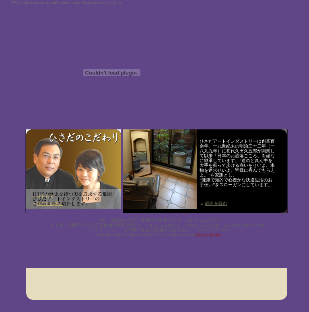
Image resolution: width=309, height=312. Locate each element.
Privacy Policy (208, 234)
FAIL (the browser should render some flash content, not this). (67, 2)
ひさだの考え (50, 203)
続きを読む (216, 203)
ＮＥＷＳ (45, 196)
